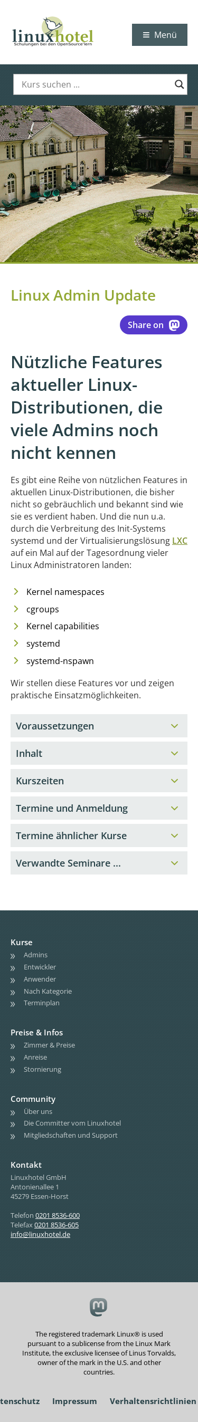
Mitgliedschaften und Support (71, 1135)
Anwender (40, 979)
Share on (154, 325)
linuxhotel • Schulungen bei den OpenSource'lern (63, 16)
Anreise (35, 1057)
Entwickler (40, 967)
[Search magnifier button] (179, 84)
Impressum (74, 1401)
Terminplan (42, 1002)
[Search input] (95, 84)
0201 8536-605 (56, 1224)
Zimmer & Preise (49, 1045)
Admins (36, 954)
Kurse (22, 942)
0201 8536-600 (57, 1215)
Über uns (38, 1111)
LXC (179, 540)
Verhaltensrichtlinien (153, 1401)
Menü (165, 35)
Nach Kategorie (48, 991)
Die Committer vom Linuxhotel (72, 1123)
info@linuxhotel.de (40, 1234)
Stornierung (42, 1069)
